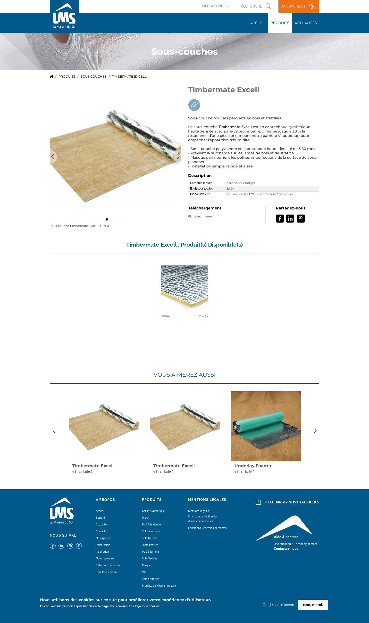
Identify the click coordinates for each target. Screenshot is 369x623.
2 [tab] (115, 220)
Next (318, 430)
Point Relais (103, 544)
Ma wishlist (294, 6)
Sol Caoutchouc (151, 531)
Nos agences (215, 6)
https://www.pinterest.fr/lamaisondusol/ (79, 546)
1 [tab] (108, 220)
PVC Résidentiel (151, 524)
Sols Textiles (149, 558)
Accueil (258, 22)
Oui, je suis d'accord (279, 605)
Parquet (146, 565)
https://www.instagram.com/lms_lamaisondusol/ (70, 546)
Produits (280, 22)
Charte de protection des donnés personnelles (203, 518)
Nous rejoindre (105, 558)
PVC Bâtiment (150, 551)
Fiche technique (200, 216)
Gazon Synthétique (153, 510)
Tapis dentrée (150, 544)
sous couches (94, 76)
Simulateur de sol (106, 572)
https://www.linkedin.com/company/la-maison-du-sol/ (61, 546)
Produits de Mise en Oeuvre (159, 585)
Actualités (305, 22)
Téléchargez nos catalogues (291, 502)
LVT (144, 572)
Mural (145, 517)
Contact (100, 531)
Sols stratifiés (150, 578)
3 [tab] (122, 220)
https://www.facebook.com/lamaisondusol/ (53, 546)
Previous (49, 156)
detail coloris (184, 290)
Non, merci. (313, 605)
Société (100, 517)
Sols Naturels (150, 538)
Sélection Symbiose (108, 565)
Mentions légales (198, 510)
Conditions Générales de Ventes (207, 527)
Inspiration (102, 551)
